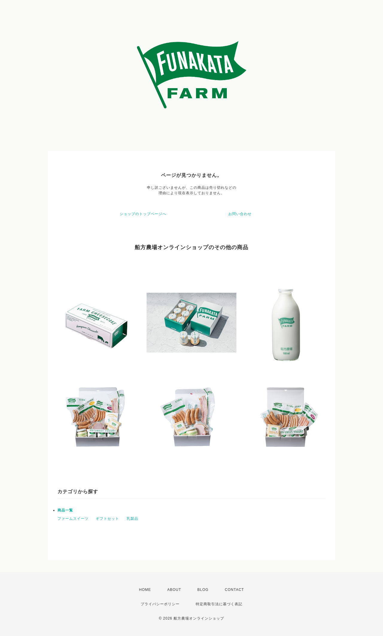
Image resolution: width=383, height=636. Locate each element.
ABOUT (174, 590)
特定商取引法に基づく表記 (219, 604)
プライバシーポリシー (160, 604)
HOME (145, 590)
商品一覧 (65, 510)
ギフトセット (107, 519)
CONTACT (234, 590)
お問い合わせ (240, 214)
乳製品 (132, 519)
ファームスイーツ (73, 519)
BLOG (203, 590)
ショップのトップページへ (143, 214)
